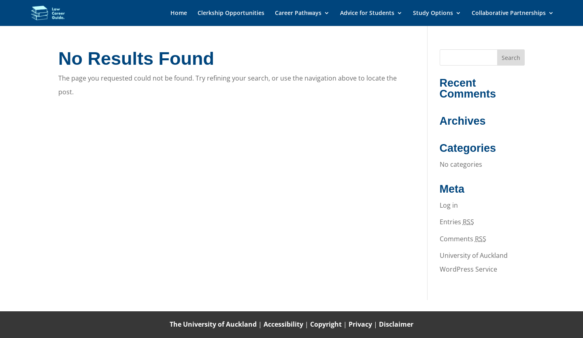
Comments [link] (463, 238)
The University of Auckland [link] (213, 324)
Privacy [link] (361, 324)
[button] (511, 57)
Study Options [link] (433, 13)
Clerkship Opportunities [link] (231, 13)
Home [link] (178, 13)
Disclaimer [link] (396, 324)
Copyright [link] (326, 324)
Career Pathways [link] (298, 13)
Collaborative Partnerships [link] (509, 13)
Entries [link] (457, 221)
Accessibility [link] (284, 324)
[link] (56, 12)
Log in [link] (449, 205)
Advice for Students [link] (367, 13)
